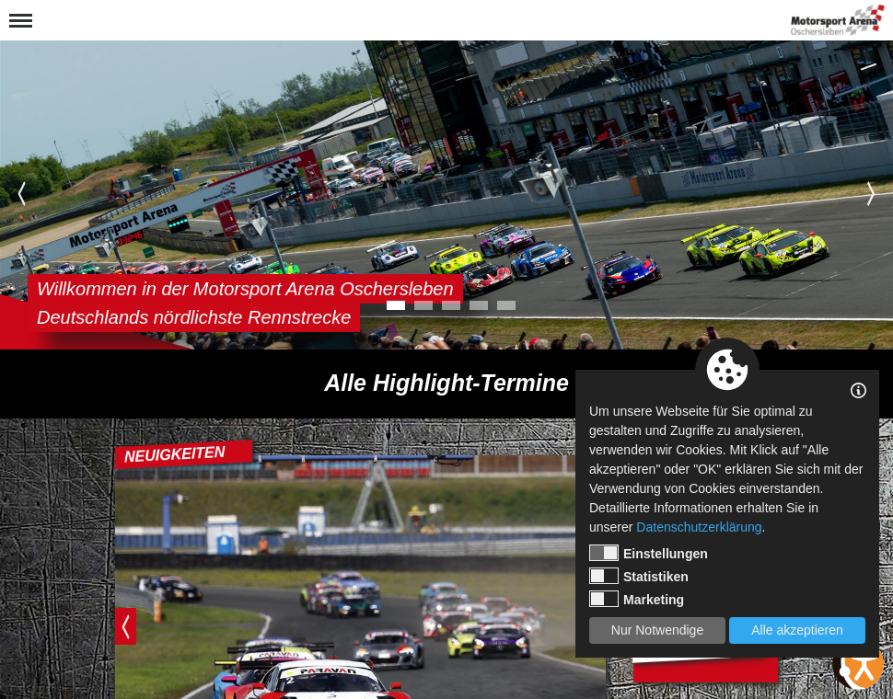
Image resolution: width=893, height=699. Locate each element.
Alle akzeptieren (797, 630)
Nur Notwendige (657, 630)
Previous (21, 193)
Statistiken (639, 575)
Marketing (636, 598)
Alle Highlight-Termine (446, 382)
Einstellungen (648, 552)
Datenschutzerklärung (698, 527)
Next (871, 193)
